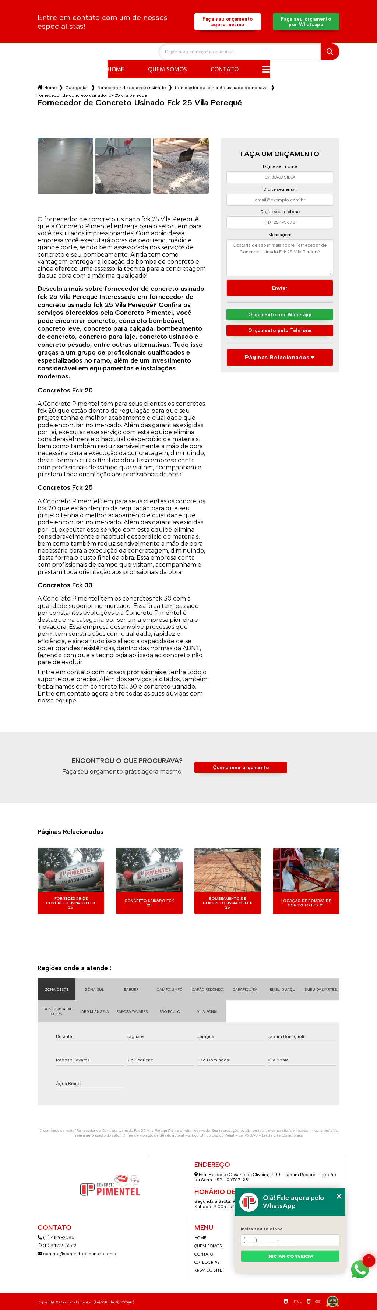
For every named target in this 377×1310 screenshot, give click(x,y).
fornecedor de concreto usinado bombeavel (221, 87)
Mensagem (280, 234)
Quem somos (167, 69)
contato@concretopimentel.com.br (78, 1253)
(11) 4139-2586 (56, 1237)
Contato (225, 69)
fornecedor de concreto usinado (132, 87)
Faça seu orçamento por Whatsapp (306, 21)
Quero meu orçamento (241, 767)
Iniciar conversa (290, 1256)
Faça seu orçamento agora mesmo (227, 21)
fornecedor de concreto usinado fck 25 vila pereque (92, 95)
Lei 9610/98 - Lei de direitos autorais (270, 1135)
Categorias (77, 87)
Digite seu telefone (280, 211)
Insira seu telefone (262, 1229)
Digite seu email (280, 189)
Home (116, 69)
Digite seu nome (280, 166)
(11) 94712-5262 (57, 1245)
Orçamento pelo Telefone (280, 330)
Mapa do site (208, 1270)
